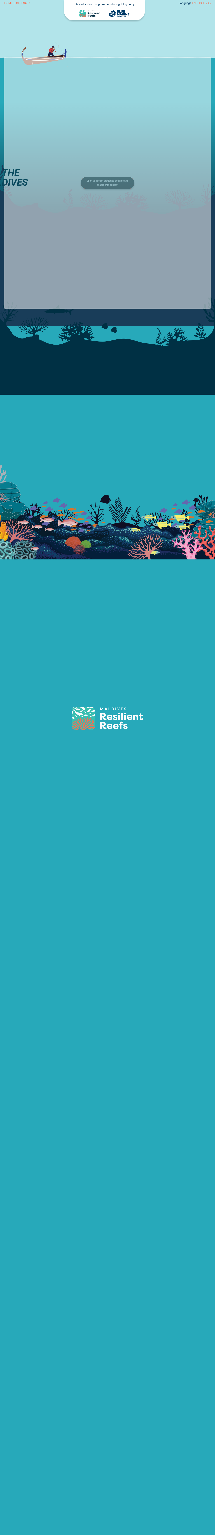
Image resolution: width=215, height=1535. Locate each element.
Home (8, 3)
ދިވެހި (208, 3)
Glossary (23, 3)
